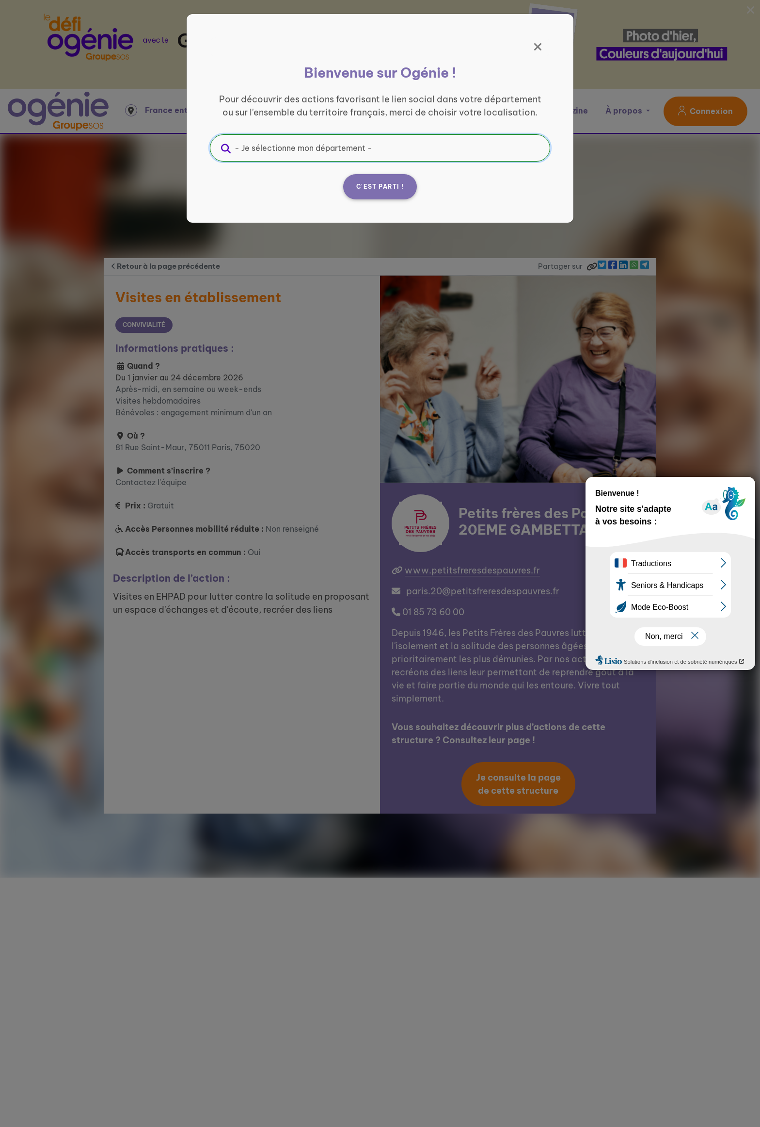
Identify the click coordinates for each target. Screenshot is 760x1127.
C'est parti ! (380, 186)
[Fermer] (538, 47)
